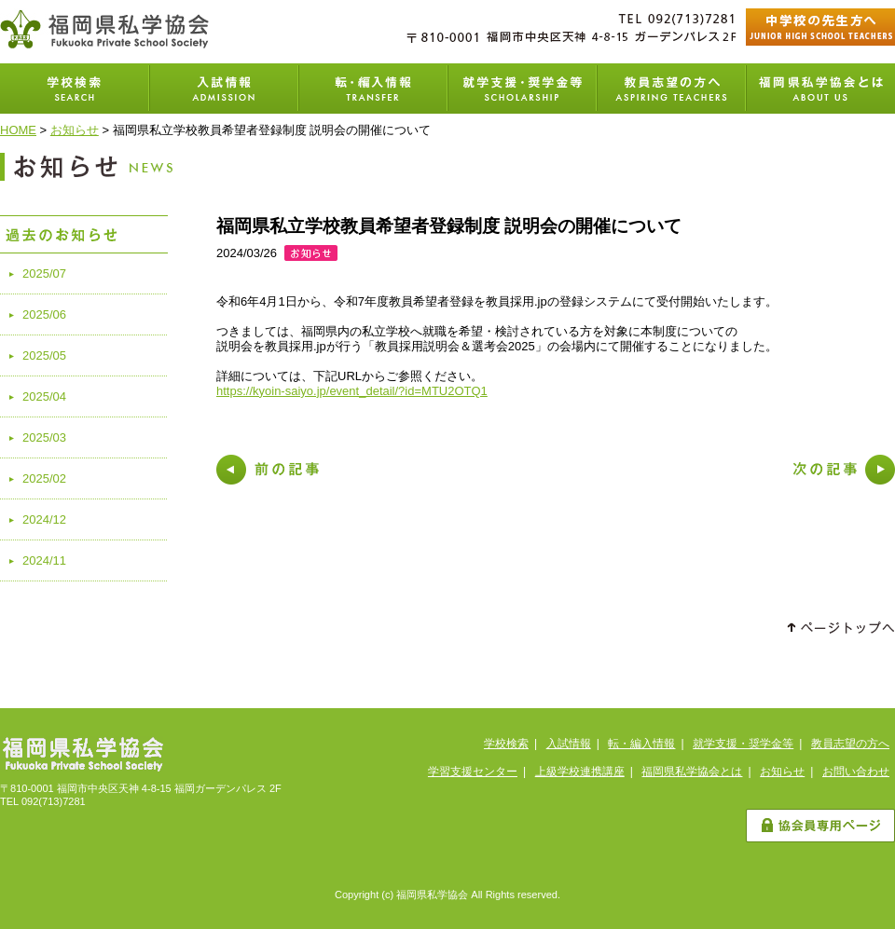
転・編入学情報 (373, 88)
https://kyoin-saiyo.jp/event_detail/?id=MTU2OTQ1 (352, 391)
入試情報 (223, 88)
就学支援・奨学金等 (522, 88)
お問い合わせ (855, 771)
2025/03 (44, 437)
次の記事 (843, 470)
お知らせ (74, 130)
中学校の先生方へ (820, 27)
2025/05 (44, 355)
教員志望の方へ (671, 88)
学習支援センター (472, 771)
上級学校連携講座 (580, 771)
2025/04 (44, 396)
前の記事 (267, 470)
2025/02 (44, 478)
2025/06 (44, 314)
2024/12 (44, 519)
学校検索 (74, 88)
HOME (18, 130)
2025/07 (44, 273)
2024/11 (44, 560)
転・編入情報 (641, 743)
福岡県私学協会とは (820, 88)
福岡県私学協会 (104, 28)
